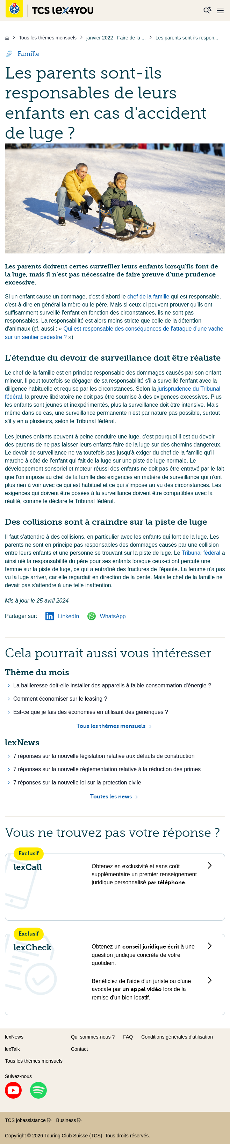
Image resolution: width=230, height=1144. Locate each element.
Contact (79, 1049)
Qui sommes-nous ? (93, 1037)
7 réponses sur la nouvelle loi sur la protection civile (77, 782)
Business (69, 1120)
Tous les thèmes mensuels (111, 726)
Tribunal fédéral (202, 553)
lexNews (14, 1037)
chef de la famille (149, 297)
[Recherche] (207, 10)
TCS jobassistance (28, 1120)
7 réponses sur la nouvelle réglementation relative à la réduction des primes (107, 769)
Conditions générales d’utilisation (177, 1037)
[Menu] (220, 10)
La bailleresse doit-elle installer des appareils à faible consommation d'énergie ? (112, 685)
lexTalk (12, 1049)
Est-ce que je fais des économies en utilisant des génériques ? (90, 712)
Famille (22, 53)
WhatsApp (106, 616)
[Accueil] (7, 37)
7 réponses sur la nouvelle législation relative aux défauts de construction (104, 756)
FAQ (128, 1037)
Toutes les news (111, 797)
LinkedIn (62, 616)
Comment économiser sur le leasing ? (60, 699)
